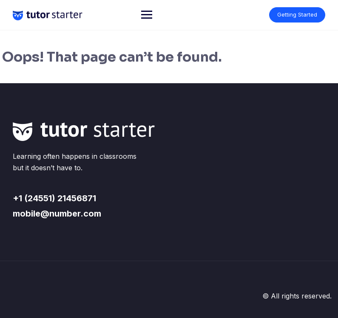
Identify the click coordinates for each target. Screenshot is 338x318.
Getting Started (297, 14)
